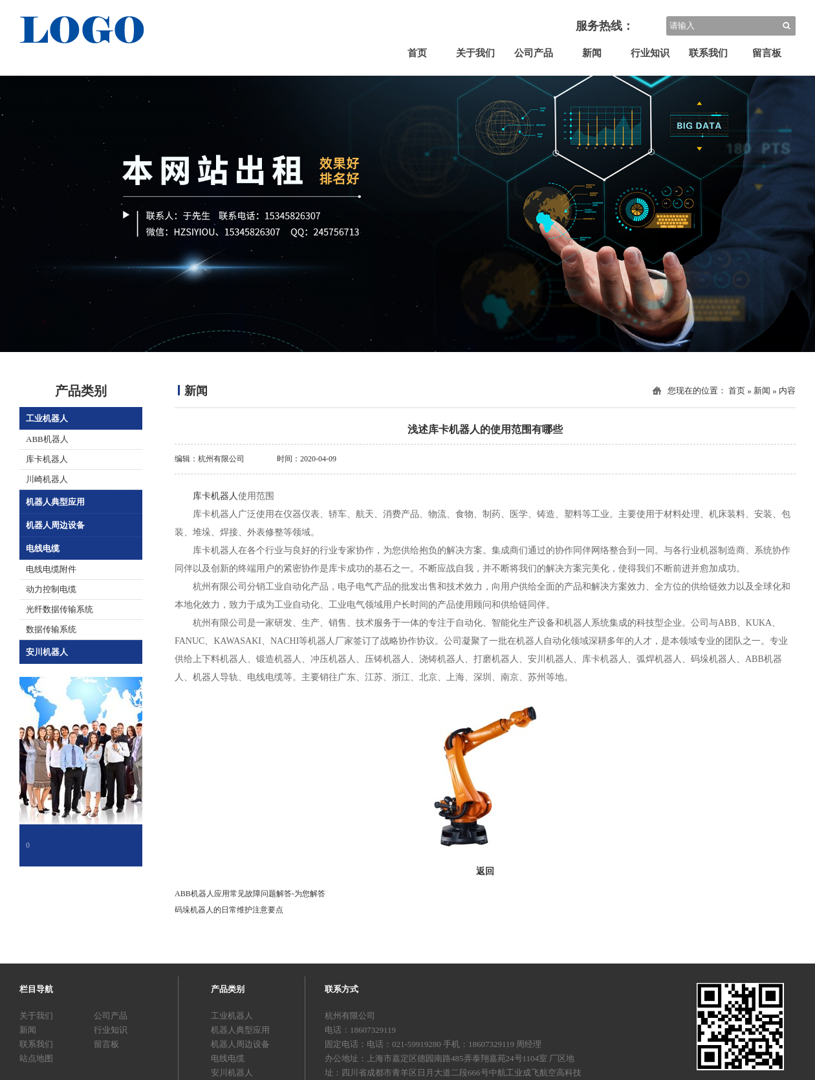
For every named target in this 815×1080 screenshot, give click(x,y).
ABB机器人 (47, 439)
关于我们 (475, 53)
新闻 (592, 53)
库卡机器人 (47, 459)
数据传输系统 (51, 629)
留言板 (766, 53)
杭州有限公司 (221, 458)
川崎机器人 (47, 479)
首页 (417, 53)
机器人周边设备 (55, 525)
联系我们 (708, 53)
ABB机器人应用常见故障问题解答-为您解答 (250, 893)
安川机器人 (47, 652)
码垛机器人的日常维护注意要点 (229, 909)
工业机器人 (47, 418)
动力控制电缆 (51, 589)
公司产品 (533, 53)
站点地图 (36, 1058)
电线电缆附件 (51, 569)
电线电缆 (43, 548)
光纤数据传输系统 (59, 609)
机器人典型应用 (55, 502)
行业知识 (650, 53)
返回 (485, 871)
